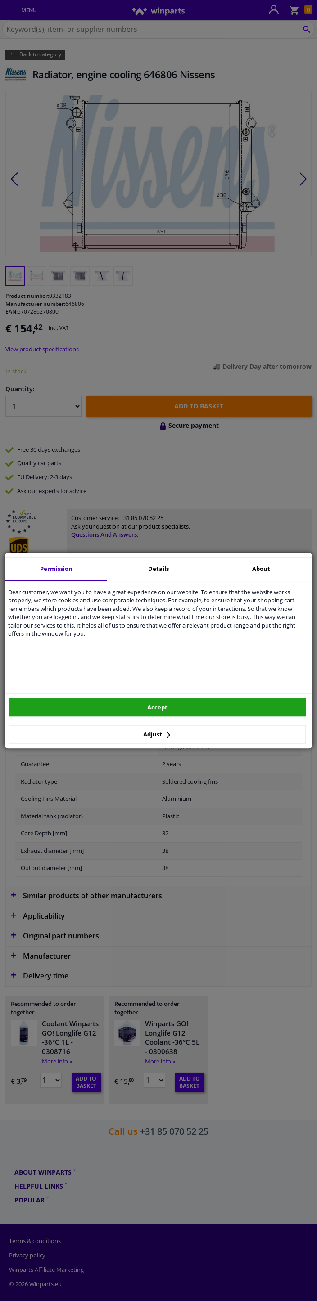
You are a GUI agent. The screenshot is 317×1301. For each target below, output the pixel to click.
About (261, 569)
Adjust (156, 734)
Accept (157, 707)
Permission (56, 569)
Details (158, 569)
